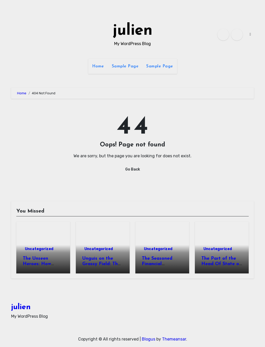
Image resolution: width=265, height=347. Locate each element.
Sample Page (125, 66)
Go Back (132, 169)
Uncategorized (39, 249)
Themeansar (174, 339)
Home (98, 66)
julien (132, 31)
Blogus (148, 339)
